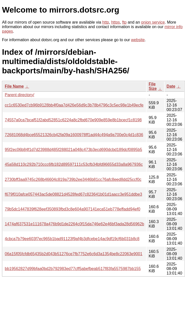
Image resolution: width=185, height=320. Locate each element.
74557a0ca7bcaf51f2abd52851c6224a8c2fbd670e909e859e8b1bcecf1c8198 (73, 120)
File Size (153, 86)
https (115, 22)
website (138, 40)
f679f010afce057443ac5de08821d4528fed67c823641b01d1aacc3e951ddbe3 (73, 194)
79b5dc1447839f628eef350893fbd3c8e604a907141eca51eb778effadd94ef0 (72, 209)
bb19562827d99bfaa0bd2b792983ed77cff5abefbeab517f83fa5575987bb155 (73, 268)
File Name (14, 86)
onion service (153, 22)
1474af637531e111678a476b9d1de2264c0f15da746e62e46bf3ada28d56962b (74, 224)
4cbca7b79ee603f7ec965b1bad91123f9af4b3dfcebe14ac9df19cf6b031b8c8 (72, 239)
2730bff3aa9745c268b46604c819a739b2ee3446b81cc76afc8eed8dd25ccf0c (73, 179)
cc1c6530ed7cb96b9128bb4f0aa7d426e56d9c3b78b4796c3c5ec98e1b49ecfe (74, 105)
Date (171, 86)
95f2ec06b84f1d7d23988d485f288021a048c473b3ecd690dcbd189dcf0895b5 (73, 149)
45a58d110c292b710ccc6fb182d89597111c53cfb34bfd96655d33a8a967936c (74, 164)
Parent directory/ (19, 95)
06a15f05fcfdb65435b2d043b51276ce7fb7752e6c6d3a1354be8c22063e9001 (73, 254)
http (105, 22)
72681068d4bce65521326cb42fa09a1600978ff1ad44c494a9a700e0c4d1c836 (74, 135)
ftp (124, 22)
